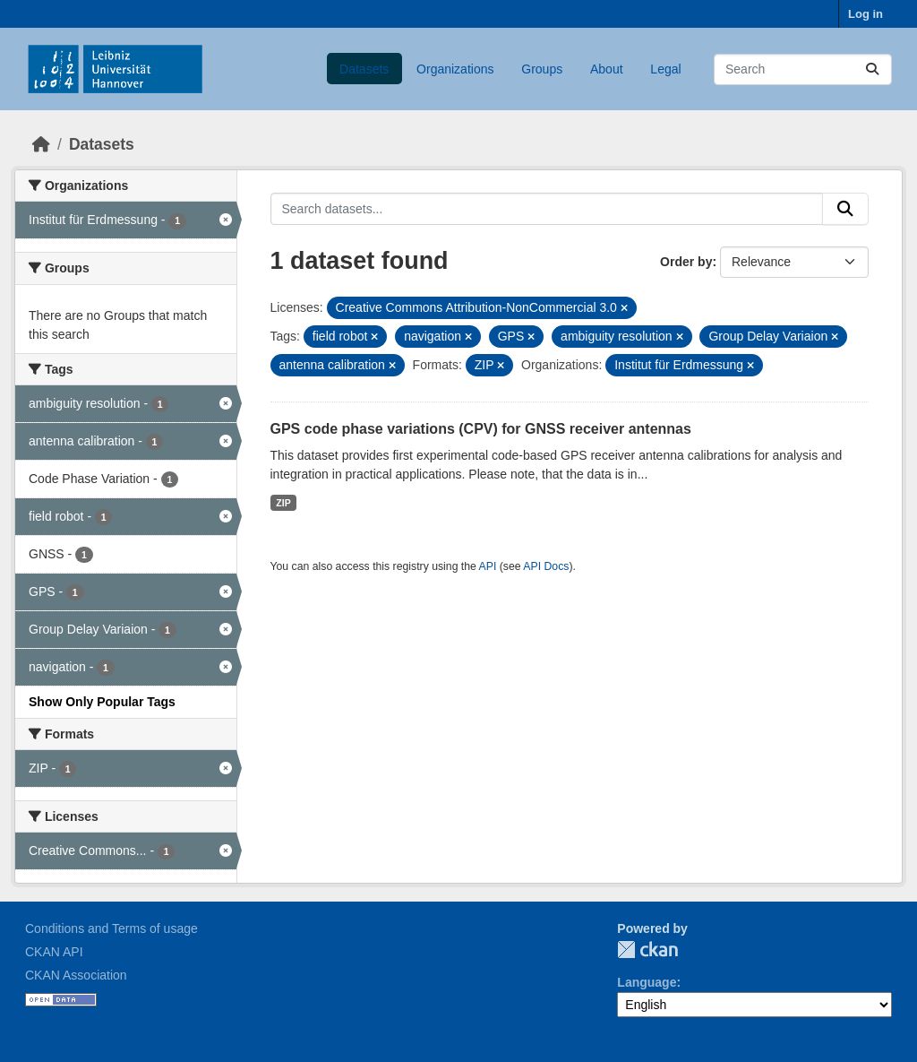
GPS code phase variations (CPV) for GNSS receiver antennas (480, 428)
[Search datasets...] (803, 69)
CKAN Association (76, 975)
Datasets (364, 69)
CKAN (647, 949)
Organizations (454, 69)
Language (646, 982)
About (606, 69)
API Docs (546, 566)
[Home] (41, 144)
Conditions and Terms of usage (111, 928)
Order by (686, 262)
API (488, 566)
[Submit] (872, 69)
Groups (541, 69)
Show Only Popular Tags (102, 702)
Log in (865, 14)
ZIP (283, 502)
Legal (665, 69)
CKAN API (54, 952)
